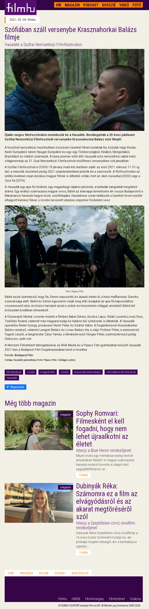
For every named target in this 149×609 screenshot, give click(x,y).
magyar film (47, 372)
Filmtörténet (117, 599)
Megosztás (15, 387)
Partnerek (26, 573)
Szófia (64, 372)
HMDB (76, 599)
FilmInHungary (94, 599)
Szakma (135, 599)
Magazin (72, 5)
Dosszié (109, 5)
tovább (83, 475)
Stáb (11, 573)
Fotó (137, 5)
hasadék (12, 377)
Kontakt (60, 573)
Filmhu (62, 599)
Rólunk (44, 573)
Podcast (91, 5)
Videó (124, 5)
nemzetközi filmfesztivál (121, 372)
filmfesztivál (14, 372)
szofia (31, 372)
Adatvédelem (80, 573)
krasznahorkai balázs (87, 372)
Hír (58, 5)
